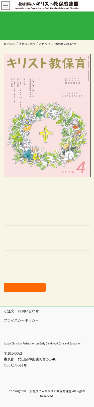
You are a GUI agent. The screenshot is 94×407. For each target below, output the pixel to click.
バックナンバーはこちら (23, 269)
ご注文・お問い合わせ (21, 310)
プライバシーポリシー (21, 320)
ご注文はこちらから (25, 287)
